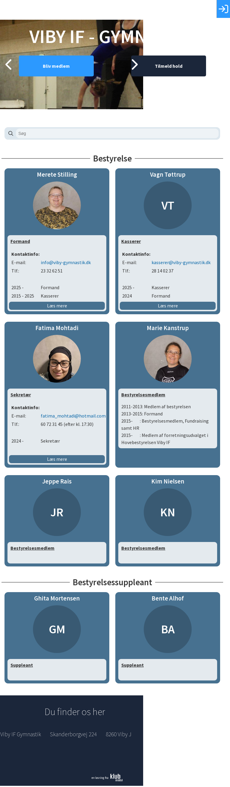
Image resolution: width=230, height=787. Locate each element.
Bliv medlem (59, 79)
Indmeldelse (185, 735)
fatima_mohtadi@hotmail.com (75, 417)
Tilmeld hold (171, 79)
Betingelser (185, 747)
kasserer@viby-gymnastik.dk (183, 264)
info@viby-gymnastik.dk (68, 264)
